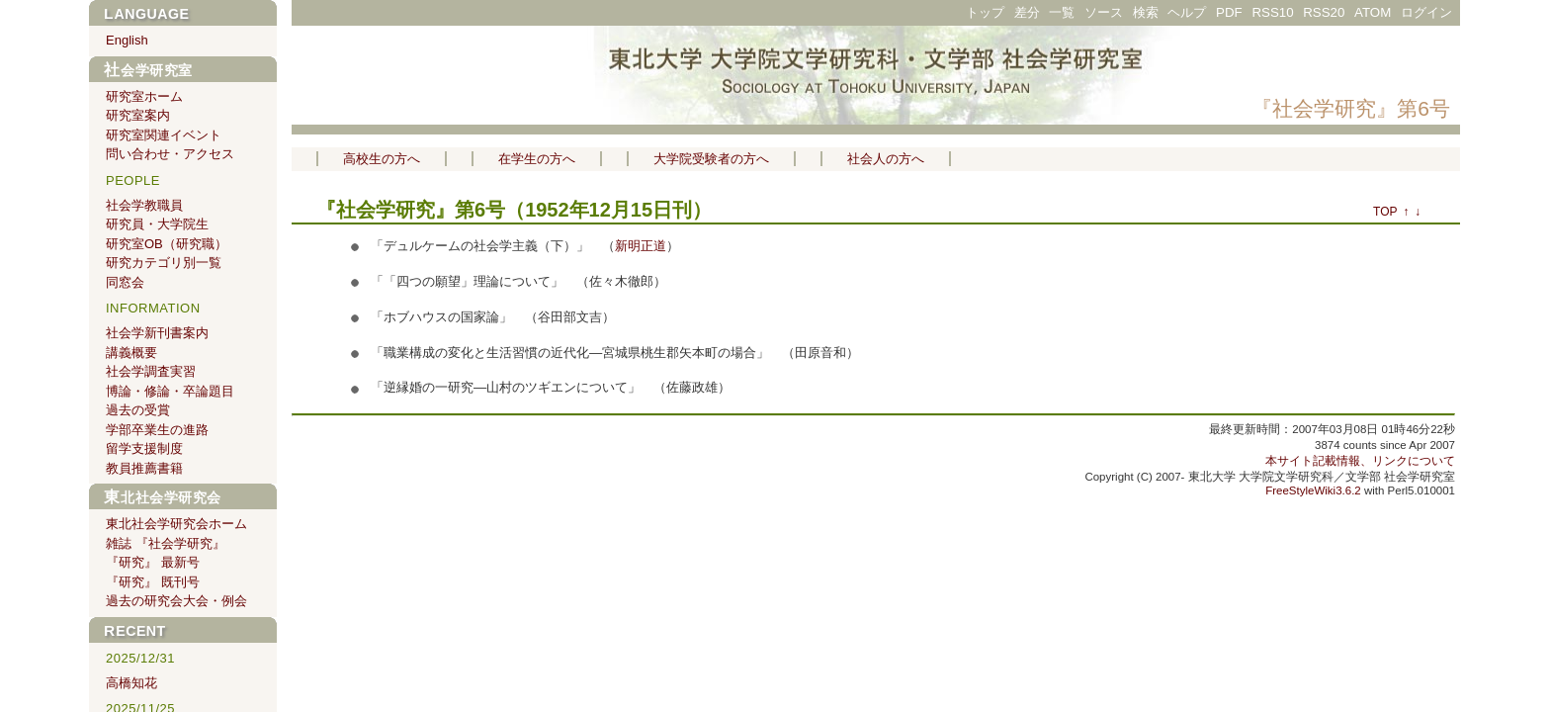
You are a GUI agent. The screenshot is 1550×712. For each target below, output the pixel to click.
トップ (985, 12)
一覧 (1062, 12)
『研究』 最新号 (153, 562)
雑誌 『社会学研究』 (165, 543)
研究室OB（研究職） (166, 243)
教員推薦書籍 (144, 468)
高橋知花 (131, 682)
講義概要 (131, 352)
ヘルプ (1186, 12)
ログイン (1426, 12)
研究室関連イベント (163, 135)
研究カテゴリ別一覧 (163, 262)
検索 (1146, 12)
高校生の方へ (381, 158)
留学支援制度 (144, 448)
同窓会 (125, 282)
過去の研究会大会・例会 (176, 600)
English (127, 40)
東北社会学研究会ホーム (176, 523)
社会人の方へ (885, 158)
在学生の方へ (536, 158)
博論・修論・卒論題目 (170, 391)
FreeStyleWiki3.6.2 (1313, 490)
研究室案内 (138, 115)
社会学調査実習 (151, 371)
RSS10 (1272, 12)
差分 (1027, 12)
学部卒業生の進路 (157, 429)
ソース (1103, 12)
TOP (1385, 212)
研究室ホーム (144, 96)
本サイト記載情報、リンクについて (1360, 461)
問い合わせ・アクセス (170, 153)
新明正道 (640, 245)
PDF (1229, 12)
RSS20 (1323, 12)
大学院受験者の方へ (711, 158)
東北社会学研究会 (162, 497)
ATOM (1372, 12)
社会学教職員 (144, 205)
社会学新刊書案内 (157, 332)
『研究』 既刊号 (153, 582)
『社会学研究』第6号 (1350, 108)
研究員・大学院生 (157, 224)
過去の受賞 (138, 409)
